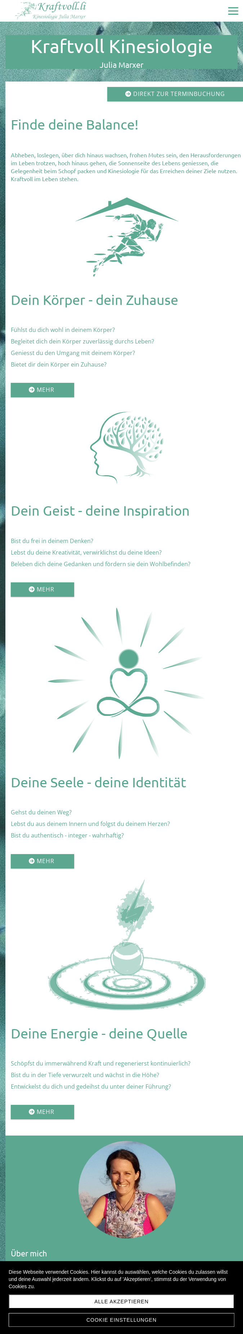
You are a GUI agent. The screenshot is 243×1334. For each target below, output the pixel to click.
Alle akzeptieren (121, 1301)
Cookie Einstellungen (121, 1320)
